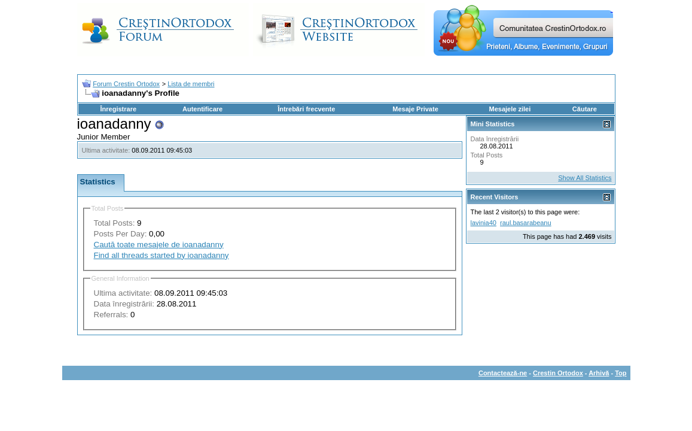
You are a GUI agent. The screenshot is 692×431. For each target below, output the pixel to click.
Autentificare (202, 109)
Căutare (584, 109)
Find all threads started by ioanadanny (161, 255)
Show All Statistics (584, 177)
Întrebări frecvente (306, 109)
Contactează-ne (502, 373)
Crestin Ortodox (558, 373)
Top (620, 373)
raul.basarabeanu (525, 222)
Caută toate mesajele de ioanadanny (159, 244)
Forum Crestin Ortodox (126, 83)
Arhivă (599, 373)
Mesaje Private (415, 109)
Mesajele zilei (510, 109)
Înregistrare (118, 109)
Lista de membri (190, 83)
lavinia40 (483, 222)
